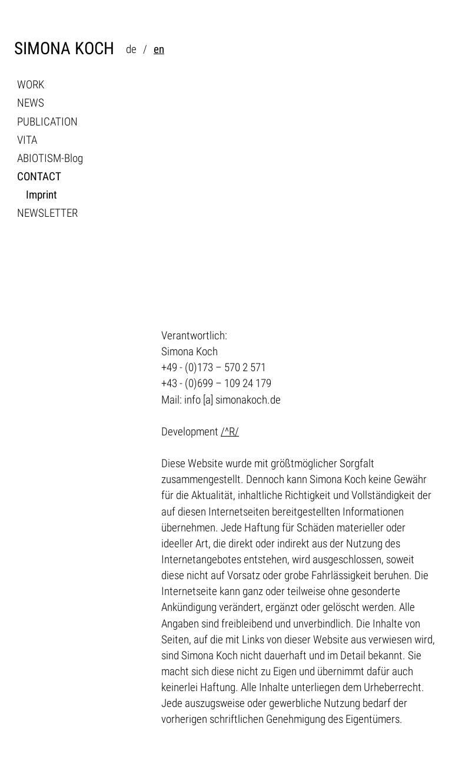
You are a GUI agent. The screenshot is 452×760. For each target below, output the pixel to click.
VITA (27, 140)
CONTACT (39, 176)
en (159, 49)
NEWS (30, 103)
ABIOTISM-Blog (50, 158)
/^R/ (230, 431)
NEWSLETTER (47, 213)
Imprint (41, 194)
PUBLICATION (47, 121)
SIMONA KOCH (64, 48)
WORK (30, 84)
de (131, 49)
